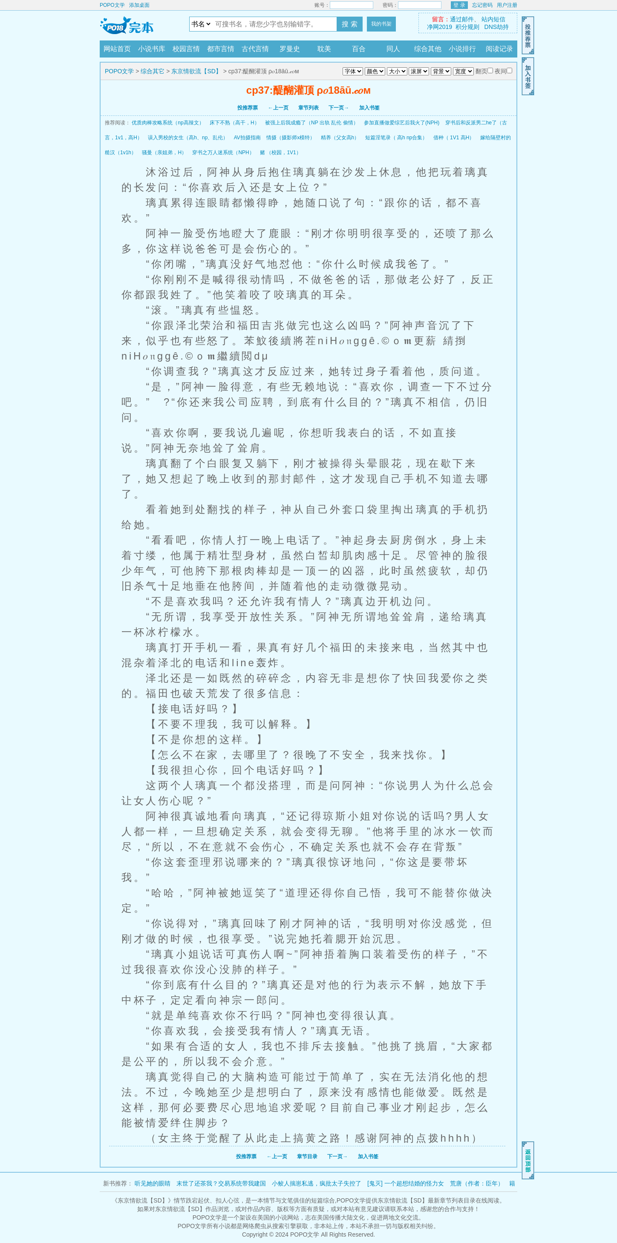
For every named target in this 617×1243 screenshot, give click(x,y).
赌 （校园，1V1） (280, 152)
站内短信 (493, 19)
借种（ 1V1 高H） (454, 138)
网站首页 (117, 48)
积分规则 (467, 26)
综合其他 (427, 48)
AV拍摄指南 (247, 138)
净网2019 (439, 26)
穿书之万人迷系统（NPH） (223, 152)
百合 (359, 48)
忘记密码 (482, 5)
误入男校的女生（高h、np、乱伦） (188, 138)
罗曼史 (290, 48)
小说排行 (462, 48)
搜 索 (349, 24)
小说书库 (151, 48)
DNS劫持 (496, 26)
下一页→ (339, 108)
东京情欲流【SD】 (196, 71)
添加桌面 (139, 5)
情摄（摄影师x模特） (290, 138)
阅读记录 (499, 48)
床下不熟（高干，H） (234, 123)
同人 (393, 48)
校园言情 (186, 48)
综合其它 (152, 71)
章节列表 (308, 108)
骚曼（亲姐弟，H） (164, 152)
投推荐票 (247, 108)
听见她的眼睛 (152, 1183)
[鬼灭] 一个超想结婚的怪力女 (405, 1183)
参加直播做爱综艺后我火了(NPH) (401, 123)
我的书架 (381, 24)
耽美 (324, 48)
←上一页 (278, 108)
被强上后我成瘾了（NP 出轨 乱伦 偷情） (311, 123)
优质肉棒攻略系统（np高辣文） (168, 123)
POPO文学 (112, 5)
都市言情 (220, 48)
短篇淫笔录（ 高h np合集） (396, 138)
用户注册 (507, 5)
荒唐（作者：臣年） (477, 1183)
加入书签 (369, 108)
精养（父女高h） (340, 138)
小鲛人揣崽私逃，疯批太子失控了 (316, 1183)
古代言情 (255, 48)
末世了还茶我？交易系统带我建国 (221, 1183)
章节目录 (307, 1157)
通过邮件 (462, 19)
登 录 (459, 5)
